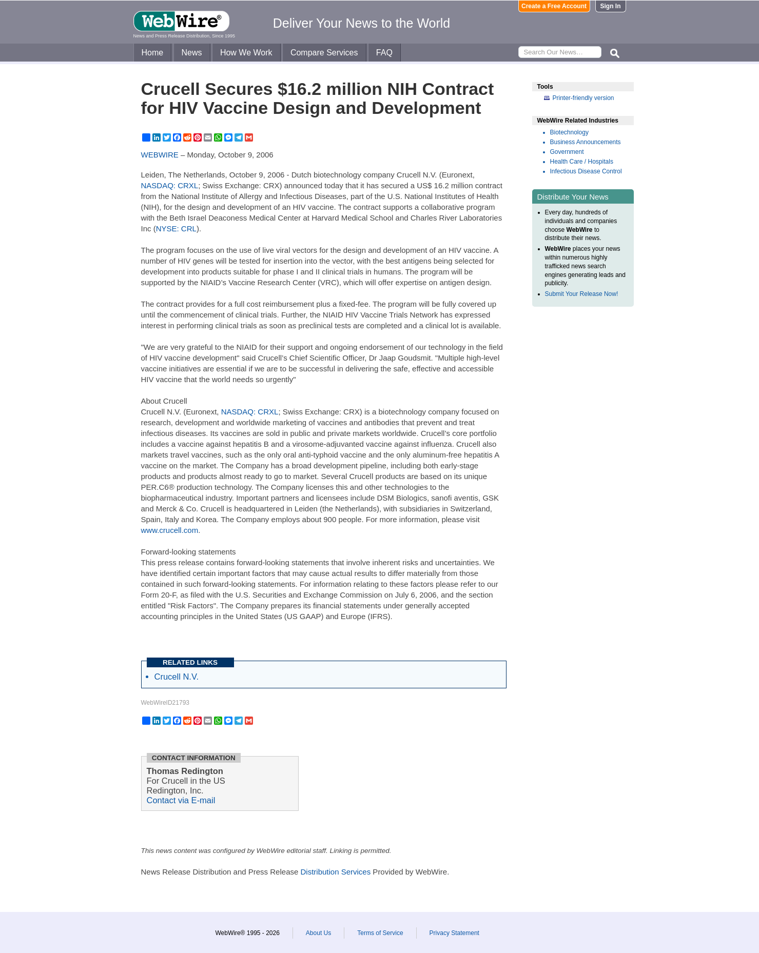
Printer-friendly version (583, 98)
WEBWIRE (160, 154)
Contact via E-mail (181, 800)
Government (567, 151)
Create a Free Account (554, 6)
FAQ (384, 52)
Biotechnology (569, 132)
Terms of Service (380, 933)
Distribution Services (335, 871)
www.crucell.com (170, 530)
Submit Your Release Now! (581, 293)
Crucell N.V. (176, 676)
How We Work (246, 52)
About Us (318, 933)
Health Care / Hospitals (581, 161)
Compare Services (324, 52)
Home (153, 52)
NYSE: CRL (176, 228)
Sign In (610, 6)
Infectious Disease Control (586, 171)
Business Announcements (585, 142)
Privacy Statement (454, 933)
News (192, 52)
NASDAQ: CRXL (170, 185)
